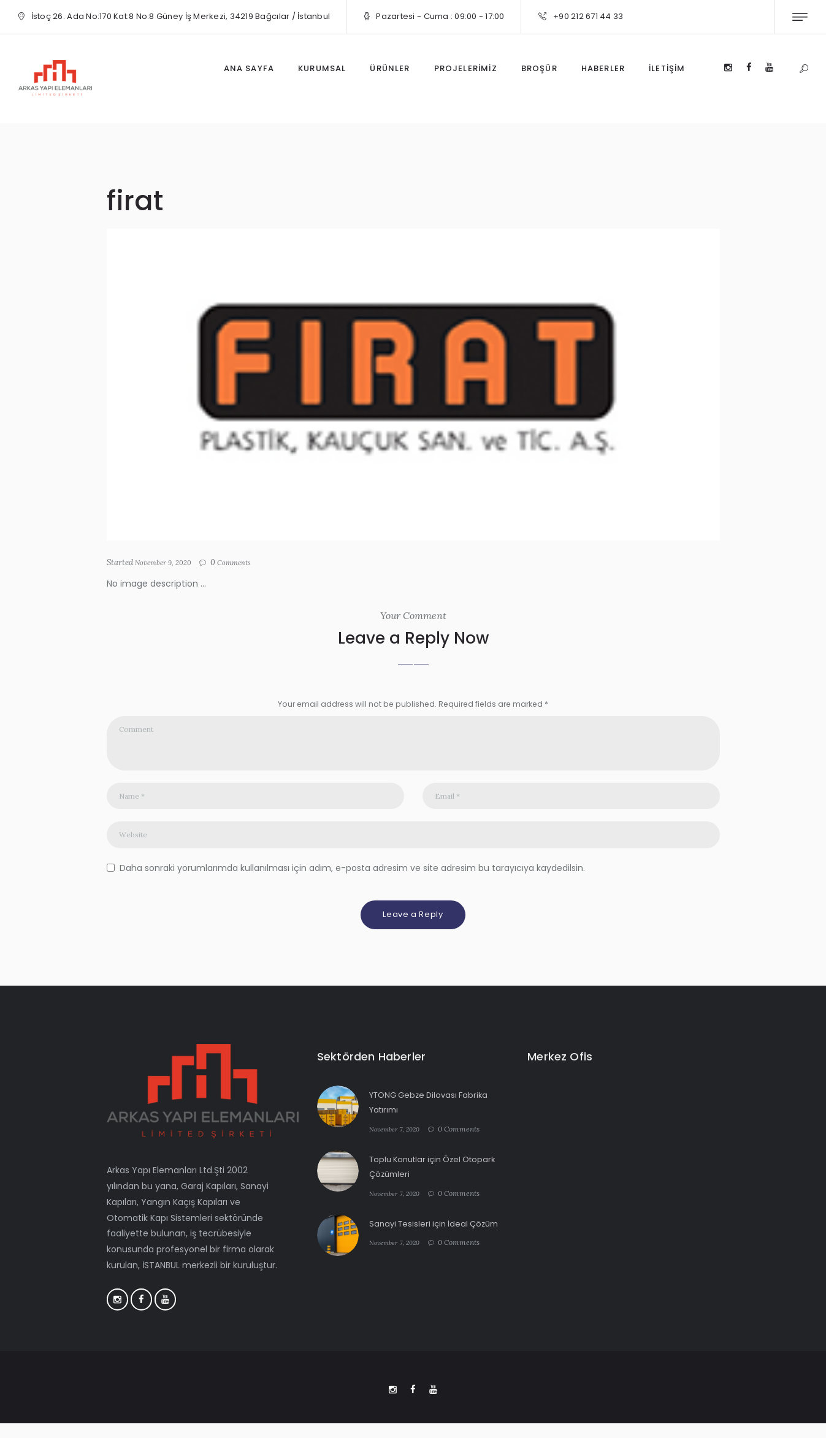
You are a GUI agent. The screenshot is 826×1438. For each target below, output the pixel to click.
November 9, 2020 (167, 562)
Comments (243, 563)
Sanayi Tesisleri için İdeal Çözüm (438, 1234)
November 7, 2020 (398, 1139)
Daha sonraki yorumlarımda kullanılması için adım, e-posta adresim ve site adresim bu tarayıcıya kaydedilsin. (352, 879)
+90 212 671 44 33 (588, 16)
